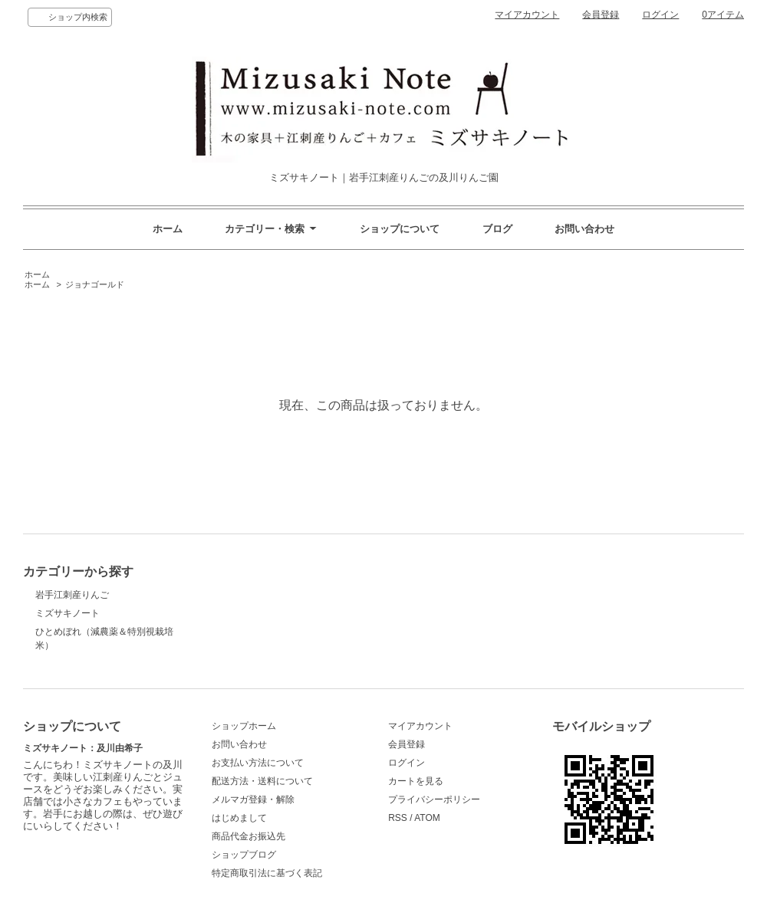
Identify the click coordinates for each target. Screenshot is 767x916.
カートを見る (415, 781)
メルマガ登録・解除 (253, 799)
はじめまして (239, 818)
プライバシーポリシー (434, 799)
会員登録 (600, 14)
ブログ (497, 229)
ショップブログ (244, 854)
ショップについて (399, 229)
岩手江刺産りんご (72, 594)
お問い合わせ (584, 229)
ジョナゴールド (94, 284)
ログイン (660, 14)
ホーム (168, 229)
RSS (397, 818)
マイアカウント (527, 14)
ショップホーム (244, 726)
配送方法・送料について (262, 781)
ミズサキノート (67, 613)
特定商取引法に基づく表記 (267, 873)
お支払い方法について (258, 762)
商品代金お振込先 (248, 836)
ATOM (427, 818)
